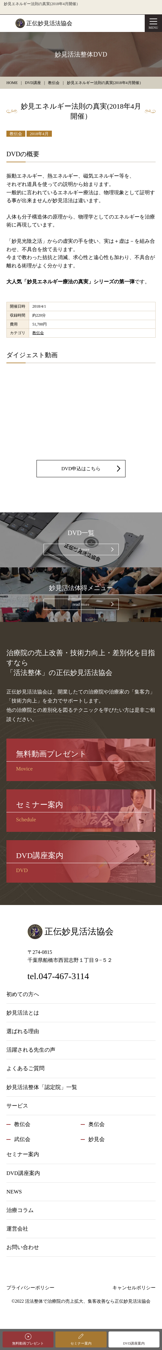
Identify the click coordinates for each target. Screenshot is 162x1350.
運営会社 (17, 1229)
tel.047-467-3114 (58, 976)
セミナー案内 (81, 1343)
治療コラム (20, 1210)
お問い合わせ (22, 1247)
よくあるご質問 (25, 1068)
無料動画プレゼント (28, 1343)
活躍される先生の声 (30, 1050)
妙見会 (96, 1139)
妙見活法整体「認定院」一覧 (41, 1087)
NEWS (14, 1192)
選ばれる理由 (22, 1031)
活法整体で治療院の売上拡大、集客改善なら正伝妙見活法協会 (87, 1301)
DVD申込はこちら (81, 468)
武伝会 (22, 1139)
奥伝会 (96, 1124)
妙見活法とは (22, 1013)
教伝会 (16, 133)
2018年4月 (39, 133)
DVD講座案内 (134, 1343)
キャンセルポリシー (134, 1287)
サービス (17, 1106)
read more (81, 549)
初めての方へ (22, 994)
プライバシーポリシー (30, 1287)
